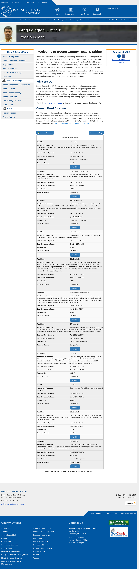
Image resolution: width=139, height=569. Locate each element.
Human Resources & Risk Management (11, 562)
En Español (42, 2)
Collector (39, 20)
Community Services (9, 545)
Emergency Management (43, 532)
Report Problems (10, 97)
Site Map (4, 2)
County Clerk (62, 20)
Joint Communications (42, 528)
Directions (7, 76)
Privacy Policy (96, 513)
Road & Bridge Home (11, 56)
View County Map (96, 133)
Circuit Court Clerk (26, 20)
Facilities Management (10, 551)
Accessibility (16, 2)
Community (97, 14)
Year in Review (9, 117)
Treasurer (132, 20)
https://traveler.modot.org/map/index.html (72, 123)
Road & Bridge (39, 551)
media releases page (53, 103)
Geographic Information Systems (14, 555)
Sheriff (123, 20)
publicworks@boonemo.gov (12, 504)
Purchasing (37, 538)
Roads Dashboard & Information (16, 85)
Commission (49, 20)
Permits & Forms (9, 68)
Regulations (8, 64)
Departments (70, 14)
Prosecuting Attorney (77, 20)
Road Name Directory (12, 93)
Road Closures (9, 89)
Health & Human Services (11, 558)
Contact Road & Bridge (12, 72)
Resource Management (42, 548)
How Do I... (84, 14)
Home (57, 14)
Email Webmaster (128, 513)
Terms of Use (111, 513)
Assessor (5, 20)
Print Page (30, 2)
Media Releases (9, 113)
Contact (129, 503)
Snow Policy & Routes (12, 101)
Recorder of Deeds (111, 20)
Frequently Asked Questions (14, 60)
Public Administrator (95, 20)
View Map (75, 167)
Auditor (14, 20)
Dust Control (8, 105)
